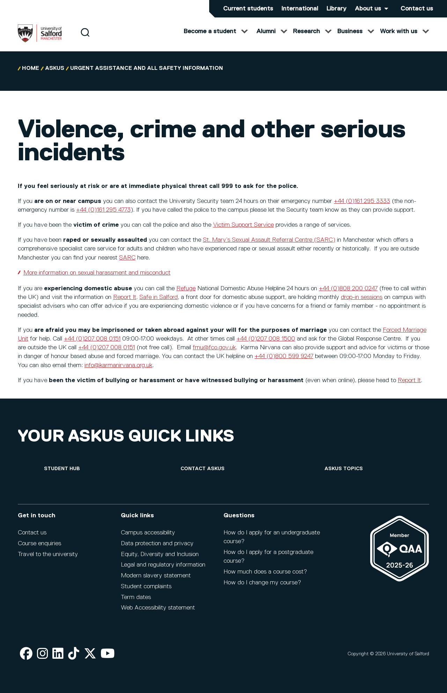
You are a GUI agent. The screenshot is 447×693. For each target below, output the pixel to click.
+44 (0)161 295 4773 (103, 217)
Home (30, 75)
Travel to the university (48, 554)
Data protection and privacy (157, 543)
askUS (54, 75)
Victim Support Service (243, 232)
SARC (127, 265)
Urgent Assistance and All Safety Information (146, 75)
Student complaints (146, 586)
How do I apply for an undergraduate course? (272, 537)
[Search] (85, 39)
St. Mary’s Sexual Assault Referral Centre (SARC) (269, 247)
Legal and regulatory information (163, 565)
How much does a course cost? (265, 572)
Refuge (186, 295)
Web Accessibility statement (158, 608)
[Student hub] (62, 469)
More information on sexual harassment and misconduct (96, 280)
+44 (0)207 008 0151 (92, 346)
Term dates (136, 597)
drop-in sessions (361, 304)
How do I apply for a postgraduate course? (268, 556)
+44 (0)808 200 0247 (348, 295)
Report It (124, 304)
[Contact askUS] (203, 469)
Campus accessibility (148, 533)
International (299, 9)
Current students (248, 9)
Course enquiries (39, 543)
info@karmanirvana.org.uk (118, 372)
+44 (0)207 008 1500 (265, 346)
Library (336, 9)
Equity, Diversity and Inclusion (160, 554)
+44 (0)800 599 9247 (284, 363)
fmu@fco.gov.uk (214, 354)
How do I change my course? (262, 582)
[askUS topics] (344, 469)
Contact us (417, 9)
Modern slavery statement (156, 575)
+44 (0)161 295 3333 (362, 208)
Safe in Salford (158, 304)
